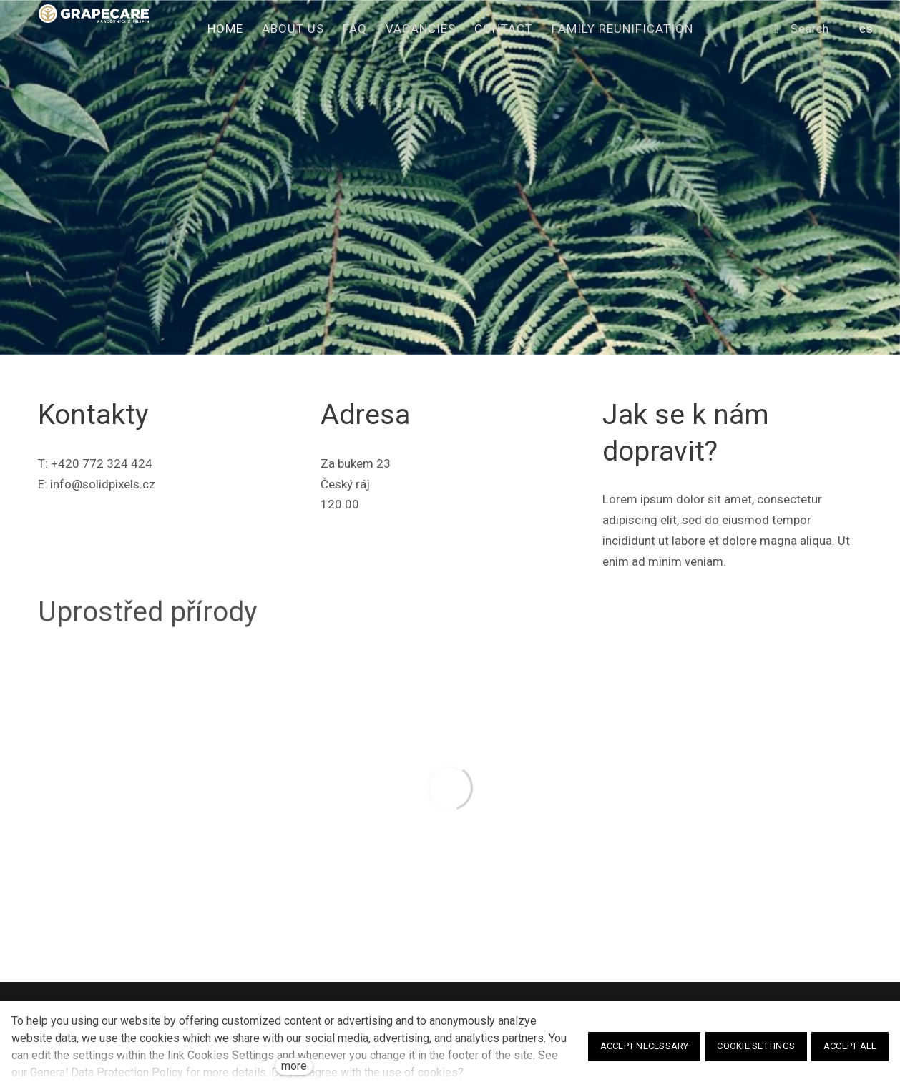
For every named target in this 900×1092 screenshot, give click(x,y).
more (294, 1066)
